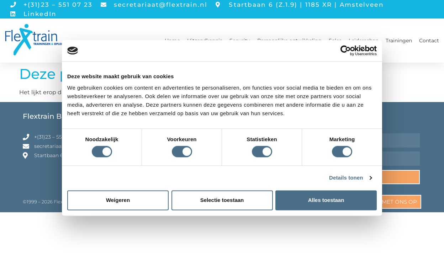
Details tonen (346, 178)
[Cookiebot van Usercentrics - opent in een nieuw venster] (345, 50)
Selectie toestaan (222, 200)
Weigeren (118, 200)
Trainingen (399, 40)
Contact (429, 40)
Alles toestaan (326, 200)
